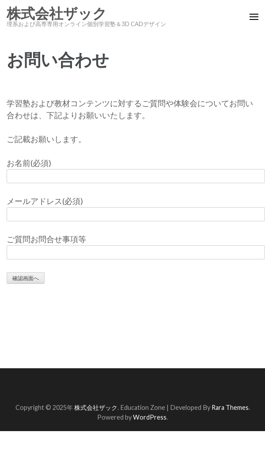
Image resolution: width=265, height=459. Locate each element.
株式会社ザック (57, 13)
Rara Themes (230, 407)
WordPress (150, 417)
